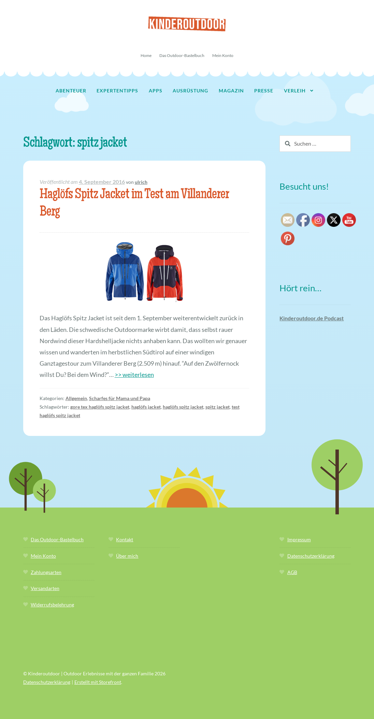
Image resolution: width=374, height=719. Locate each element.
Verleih (295, 90)
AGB (292, 572)
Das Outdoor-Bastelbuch (181, 55)
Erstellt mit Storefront (97, 682)
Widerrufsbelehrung (52, 604)
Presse (263, 90)
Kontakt (124, 539)
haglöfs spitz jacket (183, 407)
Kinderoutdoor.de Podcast (311, 318)
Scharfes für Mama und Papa (119, 398)
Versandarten (45, 588)
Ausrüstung (190, 90)
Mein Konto (222, 55)
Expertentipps (117, 90)
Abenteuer (71, 90)
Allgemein (76, 398)
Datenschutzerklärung (310, 556)
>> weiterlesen (134, 374)
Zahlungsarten (46, 572)
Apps (155, 90)
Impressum (299, 539)
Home (146, 55)
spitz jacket (217, 407)
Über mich (127, 556)
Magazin (231, 90)
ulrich (141, 182)
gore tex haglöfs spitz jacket (99, 407)
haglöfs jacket (146, 407)
